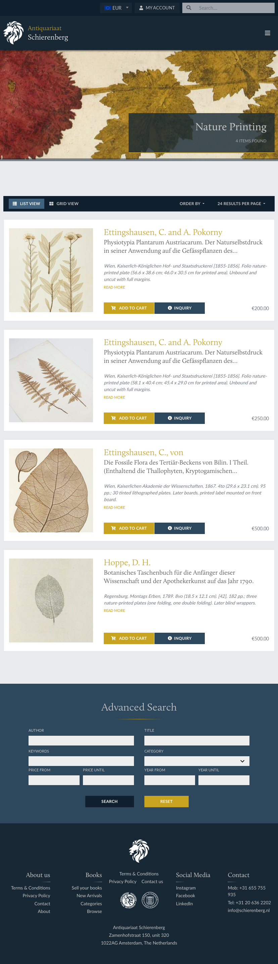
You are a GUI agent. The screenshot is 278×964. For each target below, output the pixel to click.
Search (109, 801)
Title (149, 730)
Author (36, 730)
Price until (94, 769)
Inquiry (180, 308)
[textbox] (116, 7)
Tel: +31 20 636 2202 (249, 903)
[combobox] (116, 8)
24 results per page (240, 203)
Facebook (185, 896)
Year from (154, 769)
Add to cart (129, 308)
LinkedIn (184, 904)
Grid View (64, 203)
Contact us (152, 881)
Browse (94, 911)
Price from (39, 769)
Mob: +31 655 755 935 (247, 891)
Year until (208, 769)
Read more (114, 287)
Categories (91, 904)
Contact (42, 904)
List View (26, 203)
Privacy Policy (36, 896)
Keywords (39, 751)
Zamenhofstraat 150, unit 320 (139, 935)
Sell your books (87, 888)
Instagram (186, 888)
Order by (190, 203)
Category (154, 751)
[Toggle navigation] (268, 33)
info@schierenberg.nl (249, 910)
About (44, 911)
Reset (166, 801)
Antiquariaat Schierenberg (139, 927)
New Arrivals (89, 896)
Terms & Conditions (30, 888)
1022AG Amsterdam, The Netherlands (139, 943)
